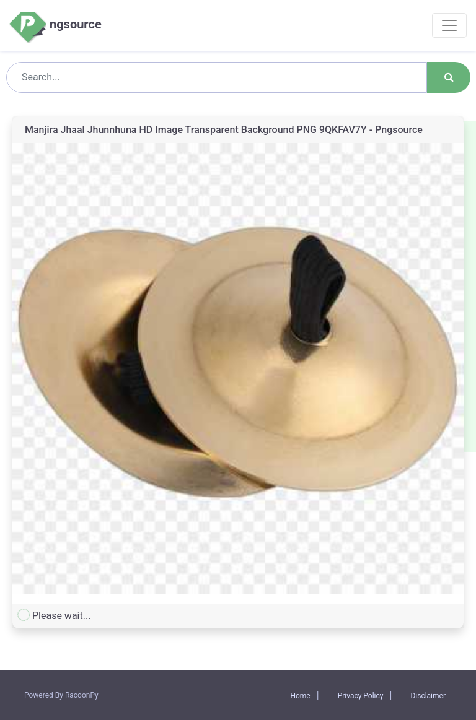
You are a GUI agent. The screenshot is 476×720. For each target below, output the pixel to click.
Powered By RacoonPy (61, 695)
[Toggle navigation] (449, 25)
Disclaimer (428, 696)
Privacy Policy (361, 696)
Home (300, 696)
